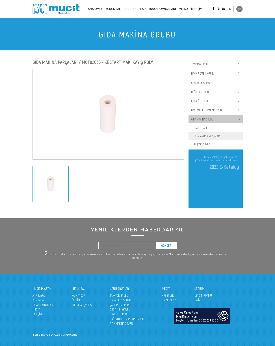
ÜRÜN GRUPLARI (135, 9)
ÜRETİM (76, 300)
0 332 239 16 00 (208, 320)
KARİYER (198, 300)
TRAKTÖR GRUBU (200, 64)
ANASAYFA (95, 9)
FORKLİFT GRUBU (200, 101)
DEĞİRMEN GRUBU (200, 91)
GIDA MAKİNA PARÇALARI (207, 136)
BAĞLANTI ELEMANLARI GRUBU (207, 110)
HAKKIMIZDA (78, 295)
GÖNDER (166, 245)
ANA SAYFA (39, 295)
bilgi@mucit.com (186, 316)
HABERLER (168, 295)
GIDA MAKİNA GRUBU (202, 119)
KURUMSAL (113, 9)
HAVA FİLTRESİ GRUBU (203, 73)
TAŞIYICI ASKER (202, 144)
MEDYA (183, 9)
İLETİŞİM (196, 9)
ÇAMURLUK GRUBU (201, 82)
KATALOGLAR (169, 300)
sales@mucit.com (187, 312)
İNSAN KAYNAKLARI (162, 9)
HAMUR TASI (200, 128)
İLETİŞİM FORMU (203, 295)
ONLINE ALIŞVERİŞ (82, 305)
